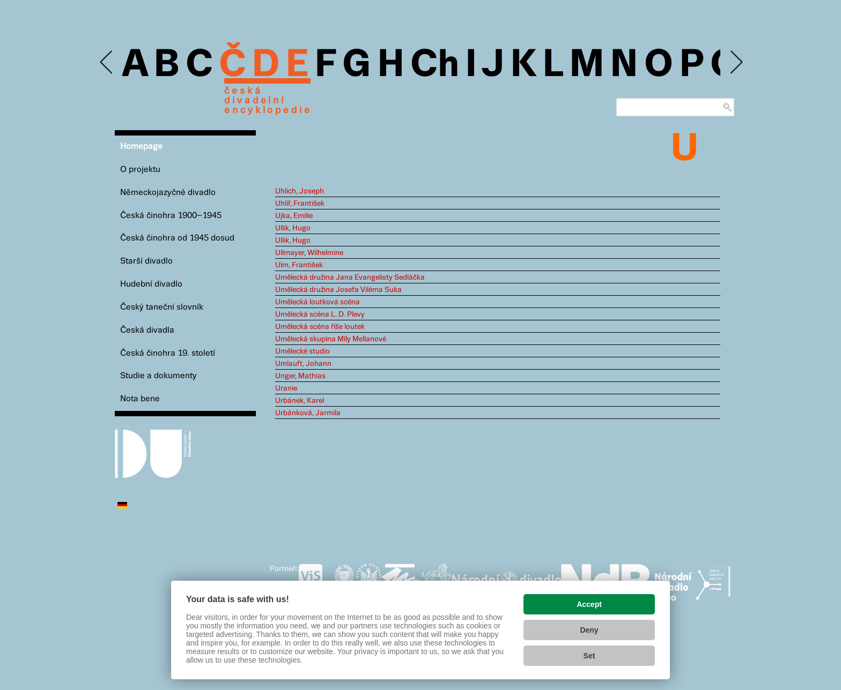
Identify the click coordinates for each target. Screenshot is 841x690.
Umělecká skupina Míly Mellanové (330, 339)
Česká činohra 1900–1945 (171, 215)
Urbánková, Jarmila (308, 413)
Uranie (286, 388)
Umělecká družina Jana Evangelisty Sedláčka (350, 277)
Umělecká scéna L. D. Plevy (320, 314)
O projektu (140, 169)
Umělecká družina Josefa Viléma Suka (338, 290)
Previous (107, 62)
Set (589, 655)
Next (735, 62)
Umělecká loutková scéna (317, 302)
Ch (435, 65)
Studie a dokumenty (158, 375)
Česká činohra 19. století (167, 353)
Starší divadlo (146, 261)
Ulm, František (299, 265)
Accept (589, 604)
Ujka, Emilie (294, 216)
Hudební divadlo (151, 284)
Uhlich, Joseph (299, 191)
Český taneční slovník (161, 307)
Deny (589, 630)
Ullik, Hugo (293, 228)
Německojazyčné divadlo (168, 192)
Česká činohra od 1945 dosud (177, 238)
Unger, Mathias (300, 376)
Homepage (141, 146)
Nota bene (140, 398)
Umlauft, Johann (303, 364)
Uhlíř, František (299, 203)
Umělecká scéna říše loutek (320, 327)
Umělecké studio (302, 351)
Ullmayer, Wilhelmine (309, 253)
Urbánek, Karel (299, 400)
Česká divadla (147, 330)
